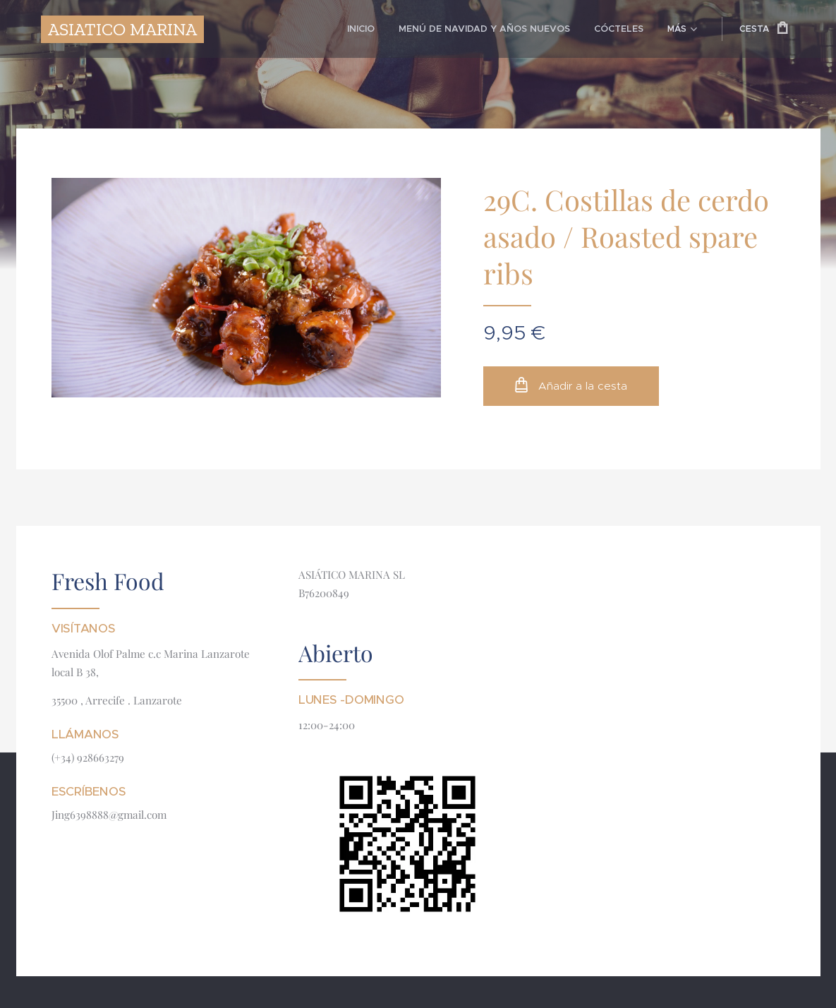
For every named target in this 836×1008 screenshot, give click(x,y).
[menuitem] (259, 29)
